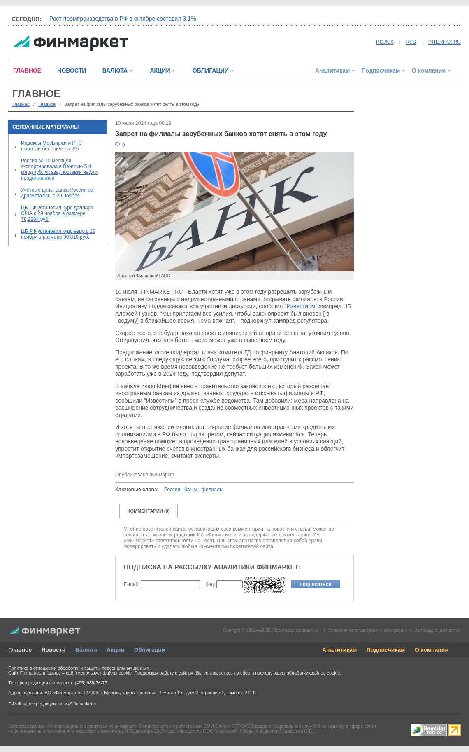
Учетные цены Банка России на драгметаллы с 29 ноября (57, 193)
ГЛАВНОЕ (27, 70)
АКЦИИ (160, 70)
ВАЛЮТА (115, 70)
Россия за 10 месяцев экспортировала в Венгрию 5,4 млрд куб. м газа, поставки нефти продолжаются (59, 169)
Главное (47, 104)
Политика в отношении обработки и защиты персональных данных (78, 667)
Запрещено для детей (438, 630)
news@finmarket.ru (78, 703)
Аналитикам (332, 70)
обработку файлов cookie (313, 672)
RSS (411, 42)
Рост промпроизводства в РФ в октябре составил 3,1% (122, 18)
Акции (115, 650)
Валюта (86, 650)
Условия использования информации (367, 630)
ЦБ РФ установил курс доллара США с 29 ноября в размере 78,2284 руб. (57, 213)
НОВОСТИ (71, 70)
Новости (54, 650)
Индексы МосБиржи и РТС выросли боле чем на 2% (51, 146)
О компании (429, 70)
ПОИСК (384, 42)
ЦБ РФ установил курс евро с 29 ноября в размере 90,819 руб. (58, 234)
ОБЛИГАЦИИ (211, 70)
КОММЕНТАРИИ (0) (149, 510)
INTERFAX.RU (444, 42)
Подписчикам (381, 70)
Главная (21, 104)
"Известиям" (300, 306)
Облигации (149, 650)
